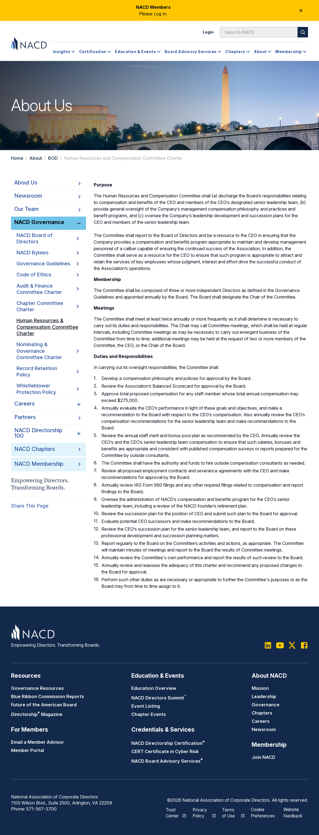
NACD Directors (158, 698)
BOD (53, 158)
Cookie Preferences (263, 812)
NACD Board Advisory (167, 761)
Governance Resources (37, 688)
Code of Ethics (47, 274)
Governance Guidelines (47, 263)
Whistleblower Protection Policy (47, 389)
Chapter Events (148, 714)
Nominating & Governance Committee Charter (47, 350)
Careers (261, 721)
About (35, 158)
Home (17, 158)
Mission (260, 688)
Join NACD (263, 757)
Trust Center (173, 812)
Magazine (36, 714)
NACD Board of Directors (47, 238)
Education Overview (153, 688)
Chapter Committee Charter (47, 306)
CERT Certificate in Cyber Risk (165, 751)
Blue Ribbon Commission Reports (47, 696)
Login (208, 32)
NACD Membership (38, 464)
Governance (265, 704)
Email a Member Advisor (37, 742)
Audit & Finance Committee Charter (47, 289)
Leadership (264, 696)
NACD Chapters (34, 449)
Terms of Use (230, 812)
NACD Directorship (168, 743)
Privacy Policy (201, 812)
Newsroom (264, 729)
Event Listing (145, 706)
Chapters (262, 713)
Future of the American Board (44, 704)
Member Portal (27, 750)
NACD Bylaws (47, 252)
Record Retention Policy (47, 371)
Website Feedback (293, 812)
